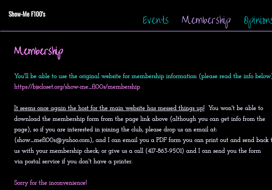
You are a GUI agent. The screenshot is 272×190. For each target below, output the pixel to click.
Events (156, 20)
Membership (206, 20)
